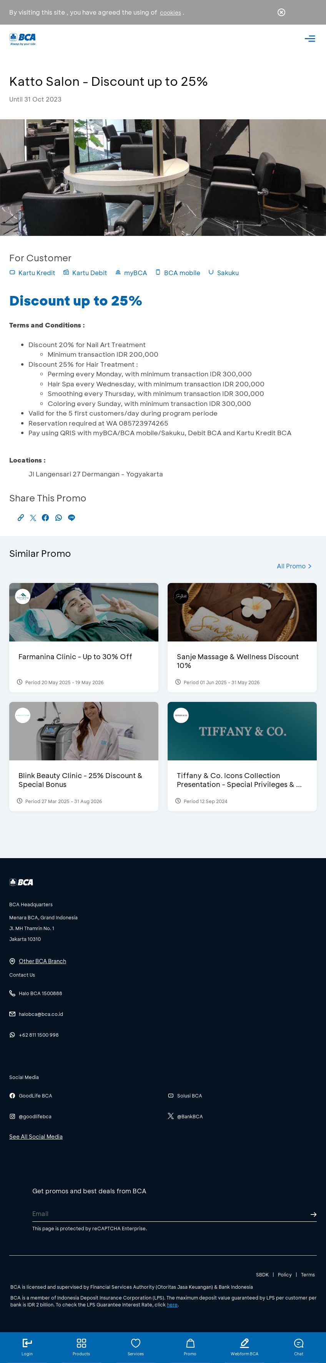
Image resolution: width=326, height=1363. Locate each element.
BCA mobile (177, 273)
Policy (285, 1274)
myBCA (131, 273)
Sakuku (223, 273)
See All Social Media (36, 1136)
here (172, 1304)
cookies (170, 12)
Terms (308, 1274)
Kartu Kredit (32, 273)
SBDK (262, 1274)
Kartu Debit (85, 273)
